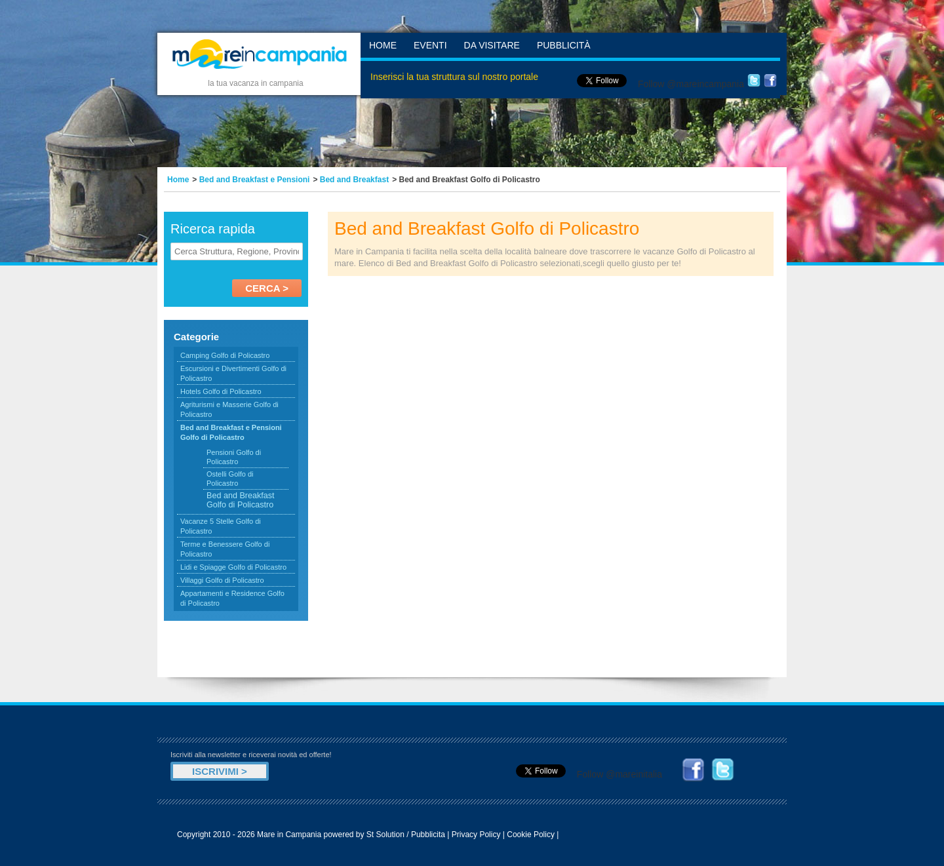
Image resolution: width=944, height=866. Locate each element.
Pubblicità (564, 45)
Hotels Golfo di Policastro (221, 391)
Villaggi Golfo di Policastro (222, 580)
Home (383, 45)
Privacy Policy (476, 834)
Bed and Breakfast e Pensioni (254, 179)
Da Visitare (492, 45)
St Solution (385, 834)
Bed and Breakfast (354, 179)
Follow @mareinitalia (619, 774)
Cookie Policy (531, 834)
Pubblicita (428, 834)
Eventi (430, 45)
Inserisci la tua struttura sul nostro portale (454, 76)
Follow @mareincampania (691, 84)
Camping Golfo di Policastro (224, 355)
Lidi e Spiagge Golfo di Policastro (233, 567)
